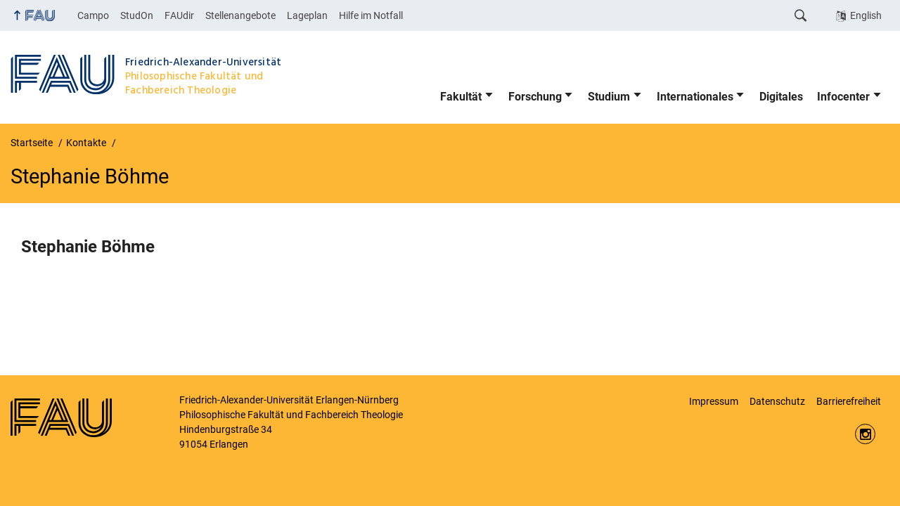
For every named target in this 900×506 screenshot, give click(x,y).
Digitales (781, 96)
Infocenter (843, 96)
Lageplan (307, 15)
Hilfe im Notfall (371, 15)
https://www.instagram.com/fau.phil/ (865, 434)
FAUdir (179, 15)
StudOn (136, 15)
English (866, 15)
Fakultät (461, 96)
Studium (609, 96)
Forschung (535, 96)
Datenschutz (777, 401)
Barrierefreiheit (848, 401)
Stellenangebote (240, 15)
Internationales (695, 96)
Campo (93, 15)
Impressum (713, 401)
